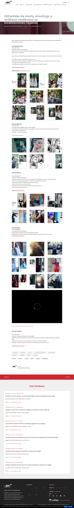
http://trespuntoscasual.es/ (17, 135)
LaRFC (17, 4)
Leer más (70, 506)
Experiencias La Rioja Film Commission (24, 40)
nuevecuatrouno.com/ (25, 70)
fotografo (23, 352)
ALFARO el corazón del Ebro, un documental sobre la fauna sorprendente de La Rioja (30, 396)
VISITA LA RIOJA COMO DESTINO (64, 500)
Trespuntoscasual (25, 326)
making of (15, 355)
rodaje (28, 355)
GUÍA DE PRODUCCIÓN (37, 4)
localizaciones (51, 352)
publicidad (22, 355)
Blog (13, 40)
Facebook (20, 358)
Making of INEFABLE (15, 326)
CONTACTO (63, 4)
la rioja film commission (40, 352)
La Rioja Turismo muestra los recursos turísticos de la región (23, 451)
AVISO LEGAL (49, 504)
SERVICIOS (22, 4)
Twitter (26, 358)
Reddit (32, 358)
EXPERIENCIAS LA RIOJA (47, 4)
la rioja (30, 352)
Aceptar (66, 506)
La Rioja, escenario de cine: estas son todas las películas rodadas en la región (28, 465)
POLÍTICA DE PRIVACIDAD (42, 504)
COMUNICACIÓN (56, 4)
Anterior (6, 377)
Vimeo (31, 326)
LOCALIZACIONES (28, 4)
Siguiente (67, 377)
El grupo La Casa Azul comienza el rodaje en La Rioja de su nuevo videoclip (27, 410)
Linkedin (37, 358)
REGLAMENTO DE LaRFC (65, 504)
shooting (35, 355)
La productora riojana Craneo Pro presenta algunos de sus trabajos (25, 423)
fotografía (15, 352)
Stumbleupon (45, 358)
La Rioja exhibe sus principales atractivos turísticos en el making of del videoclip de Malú (31, 437)
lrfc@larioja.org (54, 493)
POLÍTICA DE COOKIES (56, 504)
